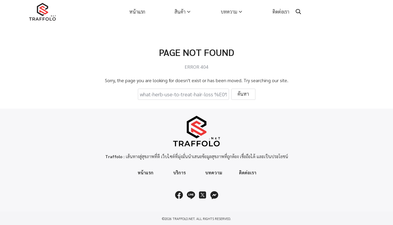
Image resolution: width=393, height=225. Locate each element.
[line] (190, 195)
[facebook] (179, 195)
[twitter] (202, 195)
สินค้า (180, 12)
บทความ (229, 12)
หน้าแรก (137, 12)
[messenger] (214, 195)
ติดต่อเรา (280, 12)
